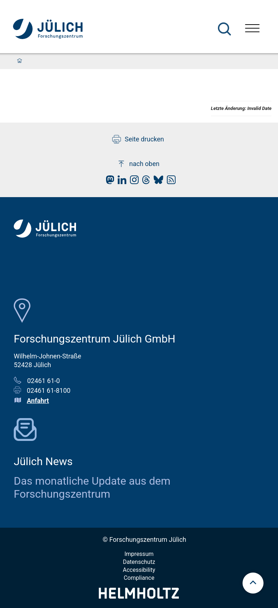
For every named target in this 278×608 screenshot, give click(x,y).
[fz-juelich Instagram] (132, 182)
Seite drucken (138, 139)
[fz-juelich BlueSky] (156, 182)
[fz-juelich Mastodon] (108, 182)
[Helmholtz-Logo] (139, 596)
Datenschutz (139, 561)
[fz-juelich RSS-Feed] (169, 182)
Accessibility (139, 569)
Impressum (139, 553)
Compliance (139, 577)
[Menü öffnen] (252, 29)
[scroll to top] (253, 583)
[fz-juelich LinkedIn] (120, 182)
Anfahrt (38, 400)
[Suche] (224, 28)
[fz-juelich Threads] (144, 182)
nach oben (138, 164)
